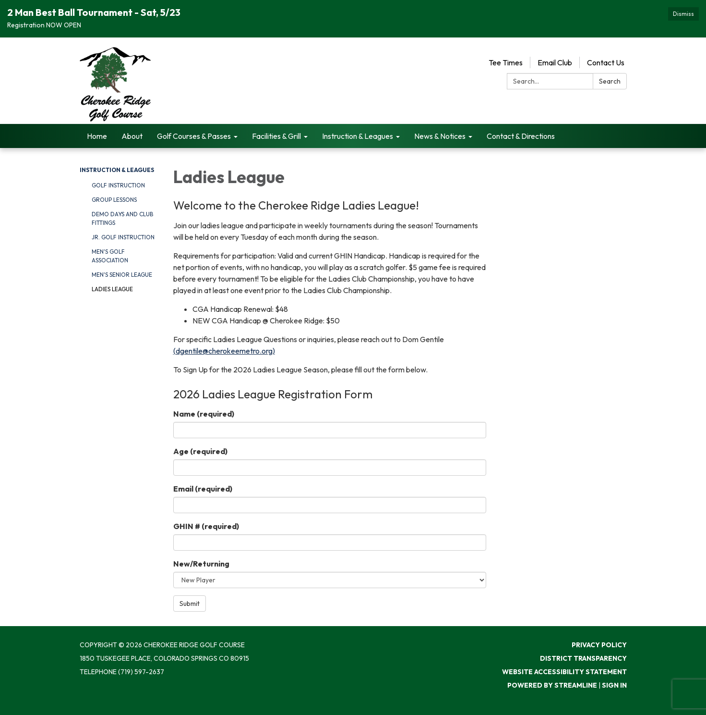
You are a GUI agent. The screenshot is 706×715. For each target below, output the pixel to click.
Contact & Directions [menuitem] (521, 136)
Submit (189, 603)
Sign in (614, 685)
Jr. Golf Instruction (123, 237)
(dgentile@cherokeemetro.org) (224, 351)
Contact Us (605, 62)
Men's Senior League (122, 274)
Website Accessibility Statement (564, 671)
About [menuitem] (132, 136)
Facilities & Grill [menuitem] (276, 136)
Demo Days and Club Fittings (122, 218)
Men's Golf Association (110, 256)
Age (200, 451)
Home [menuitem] (97, 136)
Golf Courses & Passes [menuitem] (194, 136)
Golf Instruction (118, 185)
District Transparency (583, 658)
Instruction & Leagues (117, 169)
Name (203, 414)
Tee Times (506, 62)
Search (610, 81)
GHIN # (206, 526)
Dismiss (683, 13)
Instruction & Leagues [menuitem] (357, 136)
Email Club (555, 62)
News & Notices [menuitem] (440, 136)
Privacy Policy (599, 645)
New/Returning (201, 563)
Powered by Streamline (552, 685)
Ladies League (112, 289)
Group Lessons (114, 199)
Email (202, 488)
